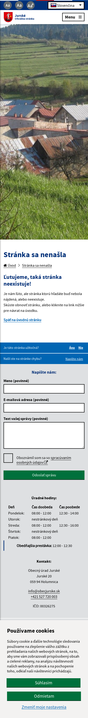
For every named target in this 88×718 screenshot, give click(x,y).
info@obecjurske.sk (44, 591)
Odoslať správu (44, 475)
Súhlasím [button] (43, 682)
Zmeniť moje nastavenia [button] (44, 707)
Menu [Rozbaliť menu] (73, 16)
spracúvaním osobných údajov (43, 460)
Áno (72, 348)
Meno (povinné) (16, 380)
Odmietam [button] (44, 696)
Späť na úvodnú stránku (22, 319)
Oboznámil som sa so (43, 460)
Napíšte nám (74, 359)
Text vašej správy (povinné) (26, 418)
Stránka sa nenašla (37, 265)
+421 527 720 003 (44, 596)
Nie (81, 348)
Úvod (10, 265)
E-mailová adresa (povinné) (26, 399)
